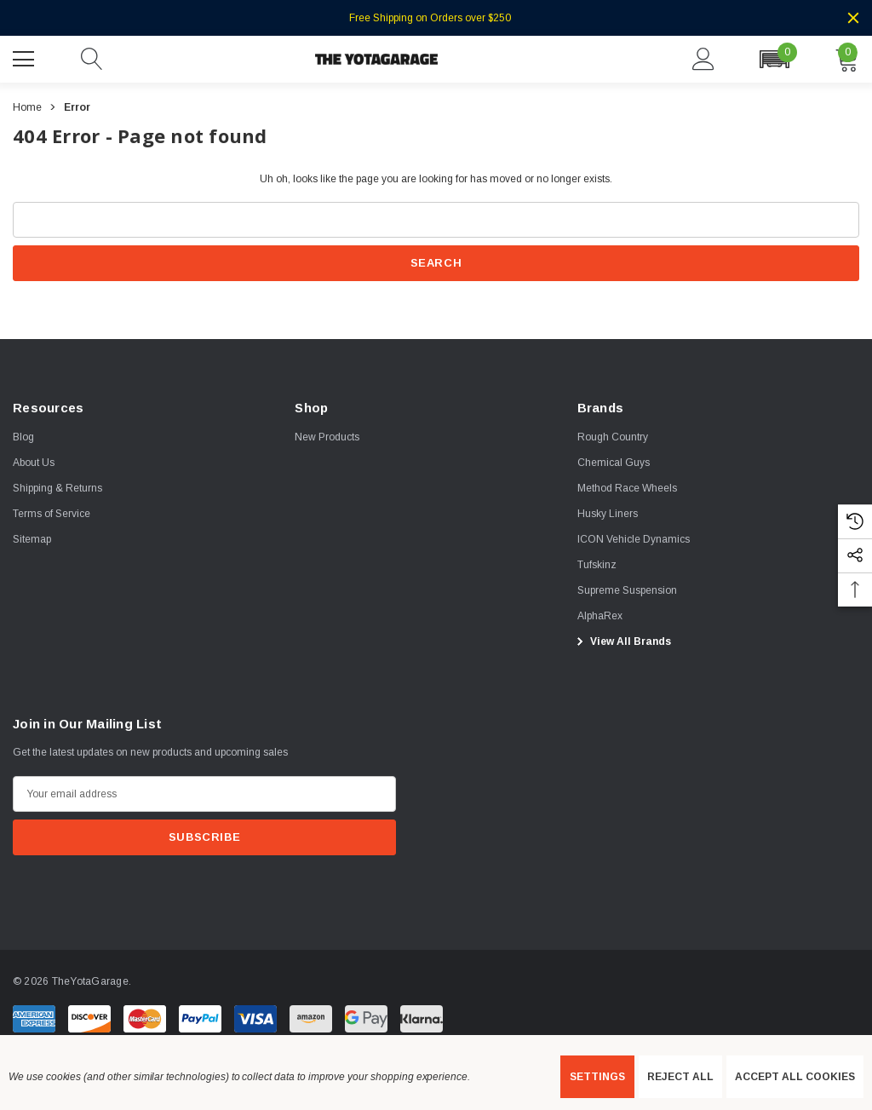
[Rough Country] (612, 437)
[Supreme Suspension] (627, 590)
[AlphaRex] (599, 616)
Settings (597, 1077)
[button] (774, 59)
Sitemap (32, 539)
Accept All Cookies (795, 1077)
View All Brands (621, 641)
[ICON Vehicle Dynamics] (633, 539)
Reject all (680, 1077)
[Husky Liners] (607, 513)
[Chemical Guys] (613, 462)
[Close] (853, 18)
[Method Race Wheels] (627, 488)
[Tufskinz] (597, 565)
